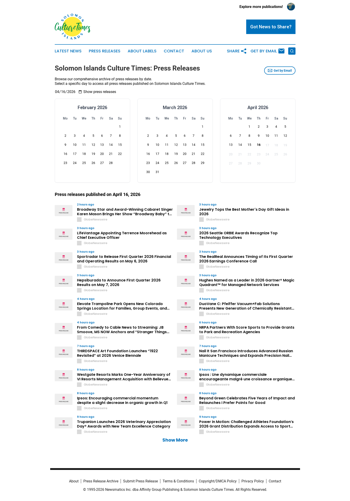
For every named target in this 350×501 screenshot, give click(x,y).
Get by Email (280, 70)
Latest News (68, 51)
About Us (201, 51)
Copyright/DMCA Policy (218, 481)
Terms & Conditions (178, 481)
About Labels (142, 51)
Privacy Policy (252, 481)
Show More (175, 440)
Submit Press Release (140, 481)
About (74, 481)
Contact (174, 51)
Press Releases (104, 51)
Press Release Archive (100, 481)
